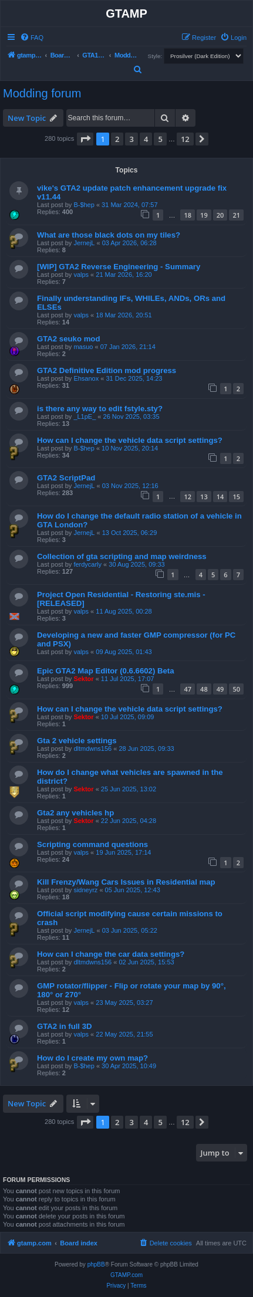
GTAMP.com (126, 1275)
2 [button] (117, 139)
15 (236, 496)
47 (187, 689)
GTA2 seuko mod (68, 338)
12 (187, 496)
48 (204, 689)
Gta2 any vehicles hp (75, 812)
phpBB (96, 1264)
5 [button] (160, 139)
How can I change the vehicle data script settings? (129, 440)
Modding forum (42, 93)
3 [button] (131, 139)
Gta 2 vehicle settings (77, 740)
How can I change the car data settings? (110, 954)
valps (81, 274)
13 (204, 496)
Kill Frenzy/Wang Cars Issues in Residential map (126, 882)
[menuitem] (31, 38)
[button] (85, 139)
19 (204, 215)
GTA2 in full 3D (64, 1026)
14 (220, 496)
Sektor (83, 678)
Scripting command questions (92, 844)
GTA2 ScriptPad (66, 477)
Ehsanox (86, 378)
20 (220, 215)
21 (236, 215)
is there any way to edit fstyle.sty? (100, 408)
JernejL (84, 242)
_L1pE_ (84, 416)
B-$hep (83, 204)
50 (236, 689)
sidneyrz (85, 889)
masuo (83, 346)
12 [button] (185, 139)
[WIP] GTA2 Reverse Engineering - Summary (118, 266)
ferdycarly (87, 564)
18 (187, 215)
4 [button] (146, 139)
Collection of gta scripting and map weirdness (122, 556)
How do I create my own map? (92, 1058)
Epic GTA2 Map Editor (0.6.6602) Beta (105, 670)
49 (220, 689)
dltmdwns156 (92, 748)
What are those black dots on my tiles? (108, 235)
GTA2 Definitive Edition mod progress (106, 370)
